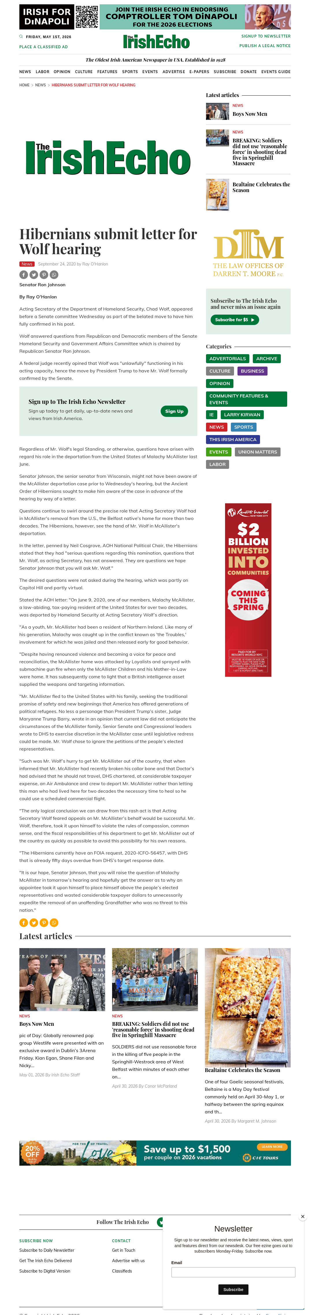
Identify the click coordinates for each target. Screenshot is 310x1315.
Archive (266, 358)
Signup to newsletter (266, 36)
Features (107, 72)
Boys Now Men (250, 113)
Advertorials (227, 358)
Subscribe (225, 72)
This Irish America (233, 439)
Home (24, 85)
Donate (249, 72)
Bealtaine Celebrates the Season (261, 187)
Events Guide (276, 72)
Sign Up (174, 411)
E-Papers (199, 72)
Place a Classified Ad (43, 47)
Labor (42, 72)
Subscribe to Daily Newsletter (46, 1250)
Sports (130, 72)
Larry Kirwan (242, 414)
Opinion (62, 72)
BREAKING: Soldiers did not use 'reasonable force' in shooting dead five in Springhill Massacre (260, 152)
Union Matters (257, 452)
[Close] (302, 1216)
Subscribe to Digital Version (44, 1271)
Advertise (174, 72)
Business (252, 371)
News (25, 72)
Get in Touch (123, 1250)
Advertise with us (128, 1260)
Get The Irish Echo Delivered (45, 1260)
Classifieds (122, 1271)
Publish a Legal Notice (265, 46)
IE (211, 414)
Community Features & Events (238, 399)
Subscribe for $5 (235, 319)
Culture (84, 72)
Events (150, 72)
